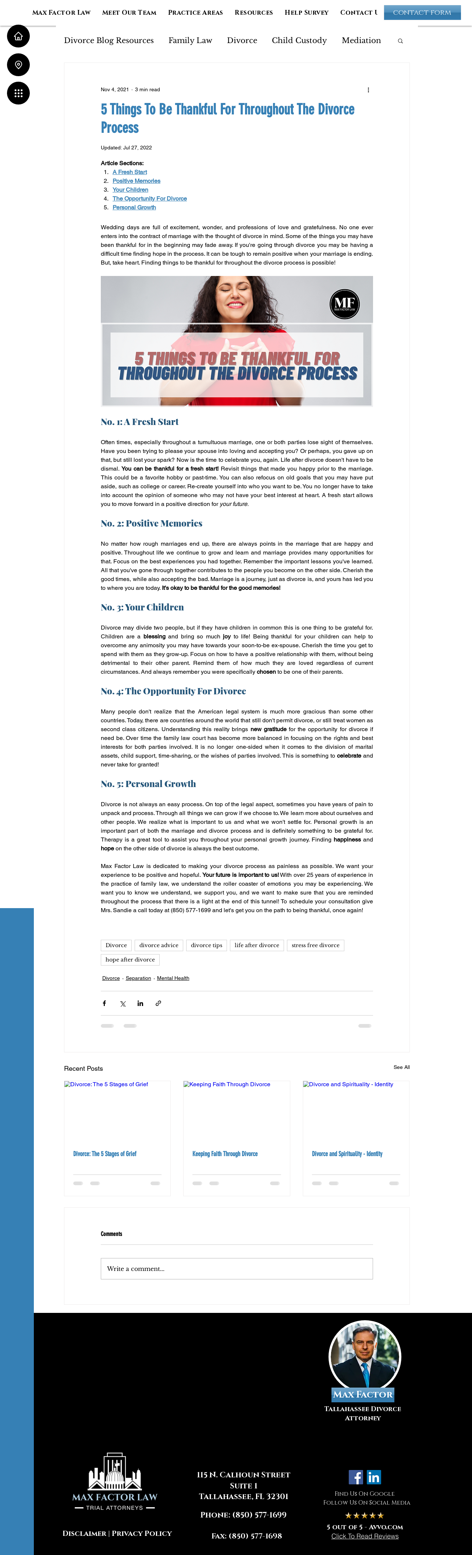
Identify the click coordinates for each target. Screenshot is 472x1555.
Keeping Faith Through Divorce (225, 1154)
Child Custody (299, 40)
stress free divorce (316, 945)
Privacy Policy (142, 1533)
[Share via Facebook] (104, 1003)
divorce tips (206, 945)
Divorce (242, 40)
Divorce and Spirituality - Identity (347, 1154)
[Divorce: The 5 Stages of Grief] (117, 1111)
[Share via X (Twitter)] (122, 1003)
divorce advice (158, 945)
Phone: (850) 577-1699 (243, 1515)
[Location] (18, 64)
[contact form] (422, 12)
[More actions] (368, 89)
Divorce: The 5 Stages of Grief (104, 1154)
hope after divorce (130, 959)
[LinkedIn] (374, 1477)
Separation (138, 978)
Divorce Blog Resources (109, 40)
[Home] (18, 36)
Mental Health (173, 978)
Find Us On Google (365, 1494)
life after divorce (257, 945)
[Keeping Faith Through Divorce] (237, 1111)
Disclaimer (84, 1533)
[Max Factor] (362, 1395)
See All (402, 1067)
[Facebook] (356, 1477)
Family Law (190, 40)
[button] (18, 93)
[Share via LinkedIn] (140, 1003)
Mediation (361, 40)
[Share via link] (158, 1003)
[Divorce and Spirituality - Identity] (356, 1111)
